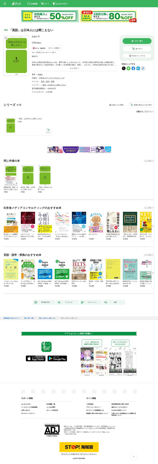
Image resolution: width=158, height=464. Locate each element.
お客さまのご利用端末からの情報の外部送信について (124, 414)
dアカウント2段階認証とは (95, 410)
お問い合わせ (25, 410)
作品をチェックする (138, 56)
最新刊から (149, 112)
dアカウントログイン (28, 413)
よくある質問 (50, 407)
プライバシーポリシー (93, 407)
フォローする (38, 36)
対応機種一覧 (50, 404)
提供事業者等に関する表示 (120, 404)
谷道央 (34, 36)
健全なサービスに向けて (119, 407)
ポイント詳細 (53, 48)
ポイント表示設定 (52, 410)
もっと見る (148, 161)
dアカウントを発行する (70, 454)
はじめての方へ (26, 404)
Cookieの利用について (119, 410)
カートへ (138, 49)
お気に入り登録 (117, 105)
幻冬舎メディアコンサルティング (52, 78)
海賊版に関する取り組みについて (97, 413)
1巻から (139, 112)
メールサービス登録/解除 (29, 407)
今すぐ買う (139, 41)
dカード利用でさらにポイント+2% (43, 52)
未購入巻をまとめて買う (143, 105)
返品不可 (35, 56)
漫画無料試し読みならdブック (12, 318)
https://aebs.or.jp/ (70, 434)
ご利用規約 (89, 404)
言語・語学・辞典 (47, 81)
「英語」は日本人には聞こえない (30, 119)
